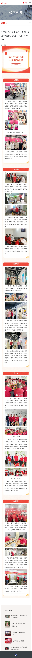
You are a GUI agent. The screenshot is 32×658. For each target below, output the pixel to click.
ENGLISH (26, 2)
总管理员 (3, 45)
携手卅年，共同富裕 (18, 641)
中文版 (24, 2)
